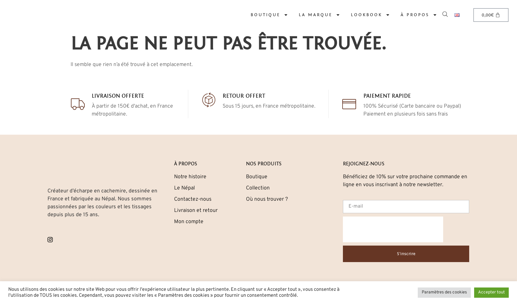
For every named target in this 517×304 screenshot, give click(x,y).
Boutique (269, 14)
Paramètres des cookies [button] (444, 292)
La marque (319, 14)
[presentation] (393, 229)
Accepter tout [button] (491, 292)
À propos (419, 14)
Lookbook (370, 14)
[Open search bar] (445, 13)
